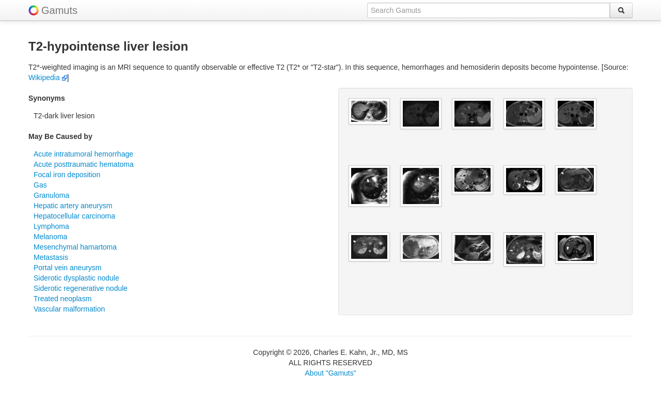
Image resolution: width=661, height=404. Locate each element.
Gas (40, 185)
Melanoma (50, 236)
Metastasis (51, 257)
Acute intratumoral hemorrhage (83, 154)
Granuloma (51, 195)
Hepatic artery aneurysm (73, 205)
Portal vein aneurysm (68, 267)
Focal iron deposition (67, 174)
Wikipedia (47, 77)
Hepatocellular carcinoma (74, 216)
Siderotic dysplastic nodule (76, 278)
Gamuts (59, 10)
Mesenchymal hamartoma (75, 247)
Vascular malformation (69, 309)
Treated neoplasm (62, 298)
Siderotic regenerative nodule (81, 288)
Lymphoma (51, 226)
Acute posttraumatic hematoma (84, 164)
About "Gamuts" (330, 373)
